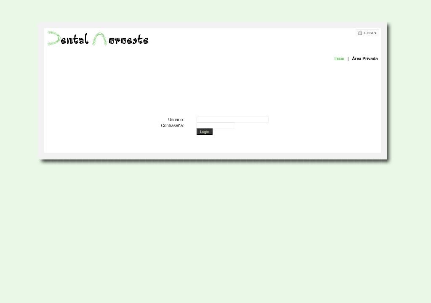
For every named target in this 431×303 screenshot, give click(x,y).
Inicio (339, 58)
